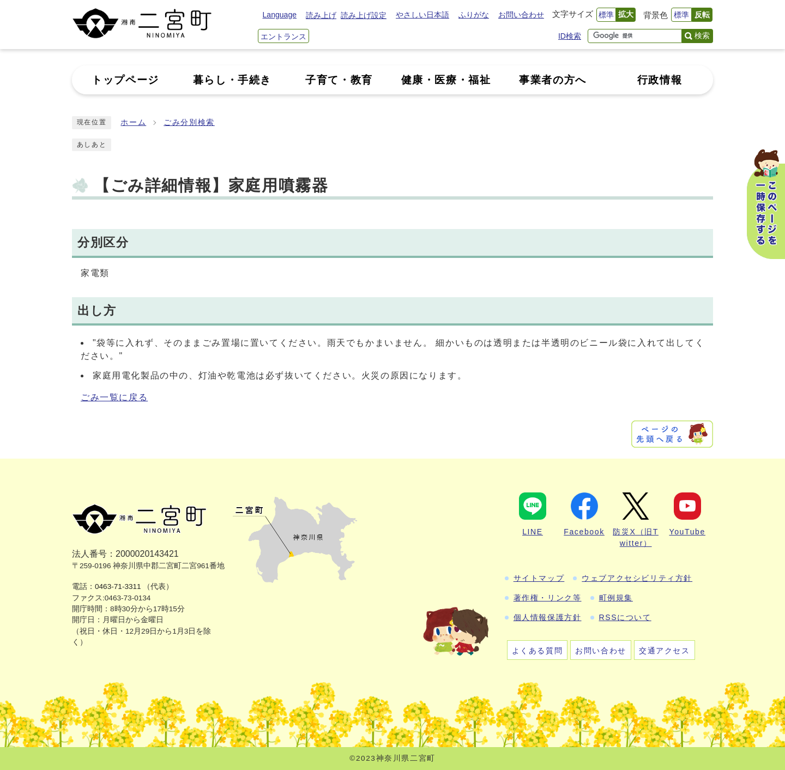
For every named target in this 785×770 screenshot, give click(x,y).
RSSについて (625, 617)
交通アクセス (664, 650)
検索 (702, 35)
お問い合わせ (521, 14)
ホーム (133, 122)
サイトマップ (539, 578)
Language (280, 14)
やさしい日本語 (422, 14)
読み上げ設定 (364, 15)
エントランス (283, 36)
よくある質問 (537, 650)
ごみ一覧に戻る (114, 397)
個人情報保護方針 (548, 617)
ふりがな (473, 14)
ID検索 (569, 36)
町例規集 (616, 597)
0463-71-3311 (118, 586)
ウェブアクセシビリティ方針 (637, 578)
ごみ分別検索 (189, 122)
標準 (606, 14)
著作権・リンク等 (548, 597)
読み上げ (321, 15)
